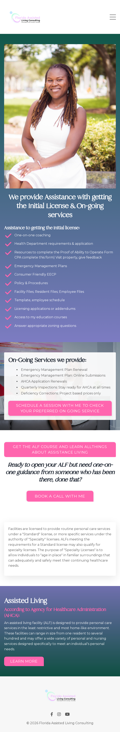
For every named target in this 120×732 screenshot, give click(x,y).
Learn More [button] (24, 661)
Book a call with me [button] (60, 496)
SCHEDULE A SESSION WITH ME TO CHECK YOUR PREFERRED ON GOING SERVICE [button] (60, 408)
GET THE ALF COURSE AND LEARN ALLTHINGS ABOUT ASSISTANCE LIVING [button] (60, 450)
